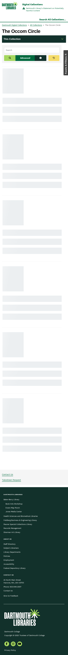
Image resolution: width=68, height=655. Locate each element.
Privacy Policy (10, 650)
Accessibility (9, 564)
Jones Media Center (14, 511)
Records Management (12, 528)
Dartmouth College (12, 631)
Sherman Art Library (12, 532)
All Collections (36, 25)
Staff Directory (9, 544)
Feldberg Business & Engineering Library (20, 520)
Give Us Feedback (11, 596)
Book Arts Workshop (14, 504)
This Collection (12, 39)
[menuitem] (6, 644)
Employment (9, 560)
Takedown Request (11, 480)
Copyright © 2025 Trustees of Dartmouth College (24, 635)
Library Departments (12, 552)
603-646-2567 (15, 587)
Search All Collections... (52, 19)
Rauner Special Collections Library (18, 524)
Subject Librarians (11, 548)
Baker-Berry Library (11, 499)
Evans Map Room (13, 508)
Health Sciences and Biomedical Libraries (21, 516)
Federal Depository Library (14, 568)
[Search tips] (40, 58)
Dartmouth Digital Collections (14, 25)
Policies (7, 556)
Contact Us (7, 474)
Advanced (25, 58)
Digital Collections (32, 4)
